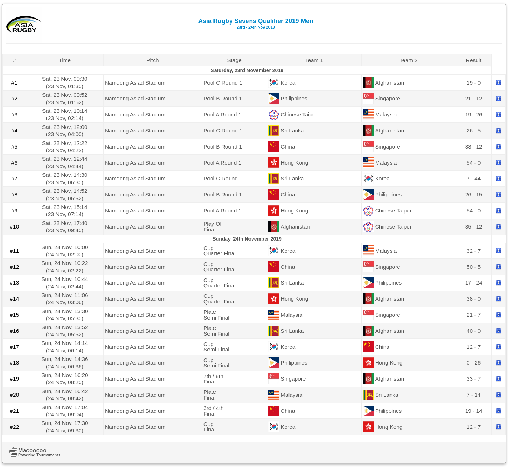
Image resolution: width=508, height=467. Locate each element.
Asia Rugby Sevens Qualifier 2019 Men (255, 23)
